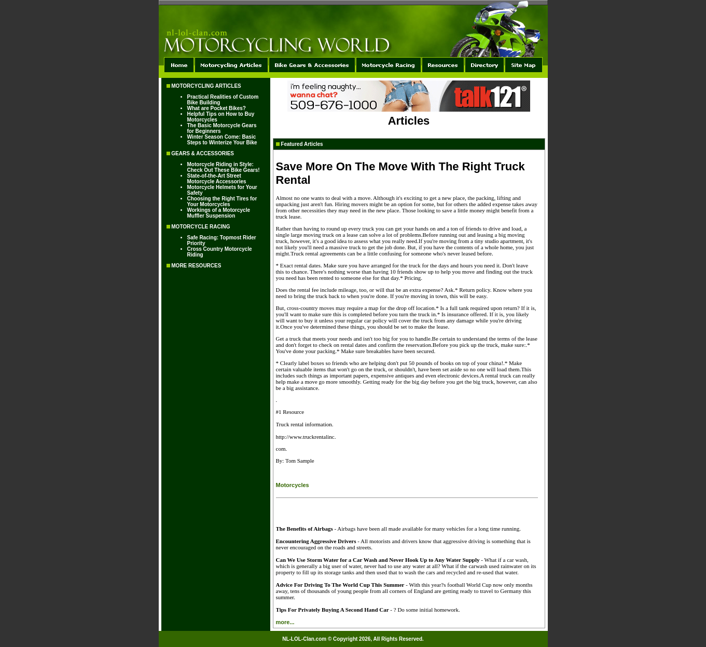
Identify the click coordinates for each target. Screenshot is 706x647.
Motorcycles (292, 485)
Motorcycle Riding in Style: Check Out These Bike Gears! (223, 167)
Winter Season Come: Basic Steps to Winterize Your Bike (222, 139)
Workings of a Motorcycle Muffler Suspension (219, 213)
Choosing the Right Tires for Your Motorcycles (222, 201)
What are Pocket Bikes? (216, 108)
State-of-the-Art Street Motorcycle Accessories (216, 178)
